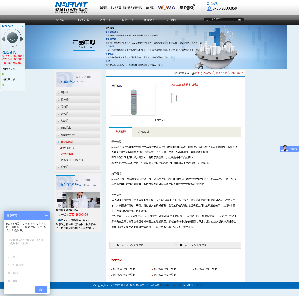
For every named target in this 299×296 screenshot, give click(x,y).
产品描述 (144, 132)
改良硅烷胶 (67, 154)
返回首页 (62, 20)
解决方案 (83, 20)
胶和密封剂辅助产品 (72, 159)
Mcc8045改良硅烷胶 (124, 274)
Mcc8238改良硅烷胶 (132, 245)
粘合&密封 (221, 73)
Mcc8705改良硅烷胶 (124, 268)
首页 (196, 73)
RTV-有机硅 (67, 148)
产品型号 (121, 132)
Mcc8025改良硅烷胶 (165, 274)
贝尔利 (199, 285)
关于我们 (171, 20)
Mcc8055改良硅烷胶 (206, 268)
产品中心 (105, 20)
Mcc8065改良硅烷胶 (165, 268)
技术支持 (127, 20)
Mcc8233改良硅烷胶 (195, 245)
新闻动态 (149, 20)
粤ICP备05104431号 (170, 285)
